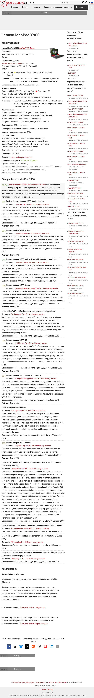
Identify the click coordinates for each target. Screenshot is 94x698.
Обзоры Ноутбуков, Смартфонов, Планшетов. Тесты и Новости (34, 682)
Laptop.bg (15, 559)
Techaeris (19, 262)
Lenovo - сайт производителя (21, 157)
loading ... (7, 13)
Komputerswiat (17, 528)
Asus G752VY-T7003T (75, 109)
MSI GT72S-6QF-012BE (75, 223)
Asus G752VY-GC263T (75, 193)
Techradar (19, 233)
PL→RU (29, 528)
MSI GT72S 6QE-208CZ (75, 293)
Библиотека (81, 7)
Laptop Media (16, 469)
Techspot (19, 204)
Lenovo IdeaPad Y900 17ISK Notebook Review (27, 184)
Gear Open (15, 410)
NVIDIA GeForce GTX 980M (12, 63)
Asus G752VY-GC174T (75, 96)
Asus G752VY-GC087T (75, 122)
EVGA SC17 (72, 73)
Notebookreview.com (24, 288)
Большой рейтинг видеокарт (32, 607)
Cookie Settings (47, 690)
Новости (36, 7)
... (91, 7)
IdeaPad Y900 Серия (26, 48)
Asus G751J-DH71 (74, 207)
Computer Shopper (23, 378)
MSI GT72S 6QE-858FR (75, 259)
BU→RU (25, 559)
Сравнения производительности (58, 7)
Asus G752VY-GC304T (75, 151)
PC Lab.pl (15, 542)
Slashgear (15, 314)
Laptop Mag (20, 446)
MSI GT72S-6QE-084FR (75, 286)
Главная (14, 7)
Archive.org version (41, 204)
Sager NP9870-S (73, 180)
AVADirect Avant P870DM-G (77, 164)
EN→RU (29, 204)
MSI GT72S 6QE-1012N (75, 241)
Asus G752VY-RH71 (74, 188)
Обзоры (25, 7)
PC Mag (18, 343)
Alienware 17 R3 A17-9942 (77, 278)
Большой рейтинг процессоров (34, 624)
